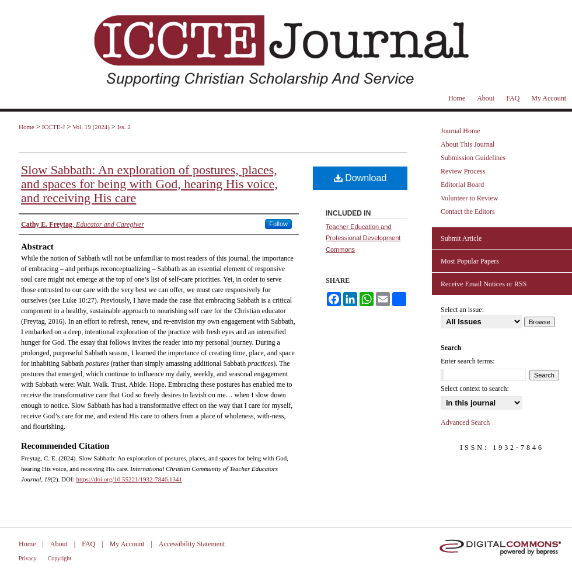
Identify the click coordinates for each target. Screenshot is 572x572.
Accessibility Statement (192, 544)
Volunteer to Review (469, 198)
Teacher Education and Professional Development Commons (363, 238)
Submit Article (461, 238)
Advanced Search (465, 422)
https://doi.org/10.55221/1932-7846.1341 (129, 479)
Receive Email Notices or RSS (483, 284)
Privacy (28, 558)
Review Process (463, 171)
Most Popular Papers (470, 261)
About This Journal (467, 144)
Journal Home (460, 131)
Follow (278, 223)
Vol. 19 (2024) (91, 126)
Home (26, 126)
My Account (127, 544)
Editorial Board (462, 185)
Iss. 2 (124, 126)
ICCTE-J (53, 126)
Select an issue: (462, 310)
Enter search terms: (468, 361)
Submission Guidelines (473, 158)
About (59, 544)
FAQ (88, 544)
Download (360, 178)
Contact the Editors (468, 211)
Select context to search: (475, 388)
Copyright (60, 558)
